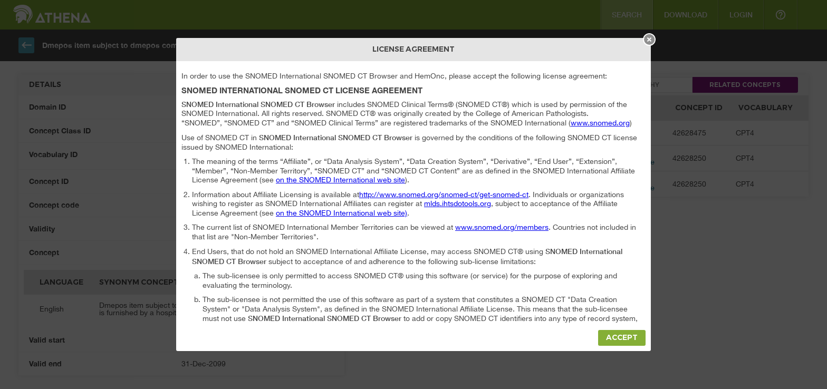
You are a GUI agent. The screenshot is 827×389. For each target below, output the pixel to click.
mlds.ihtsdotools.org (457, 203)
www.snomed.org (600, 123)
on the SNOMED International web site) (341, 213)
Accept (622, 338)
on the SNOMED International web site (340, 180)
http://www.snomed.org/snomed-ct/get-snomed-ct (443, 194)
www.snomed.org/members (502, 227)
